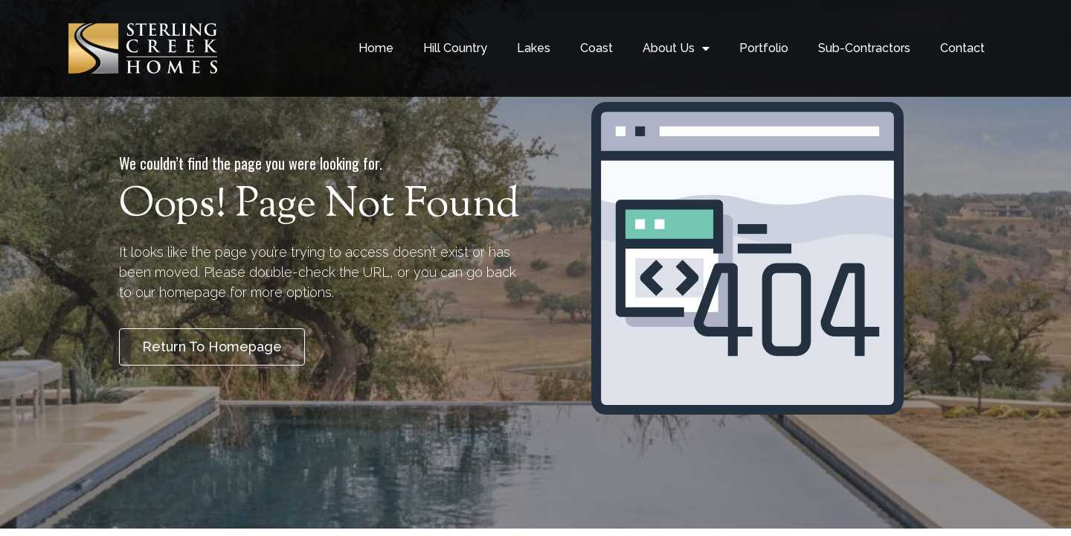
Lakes (533, 48)
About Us (676, 48)
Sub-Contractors (864, 48)
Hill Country (455, 48)
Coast (596, 48)
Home (375, 48)
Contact (962, 48)
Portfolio (763, 48)
